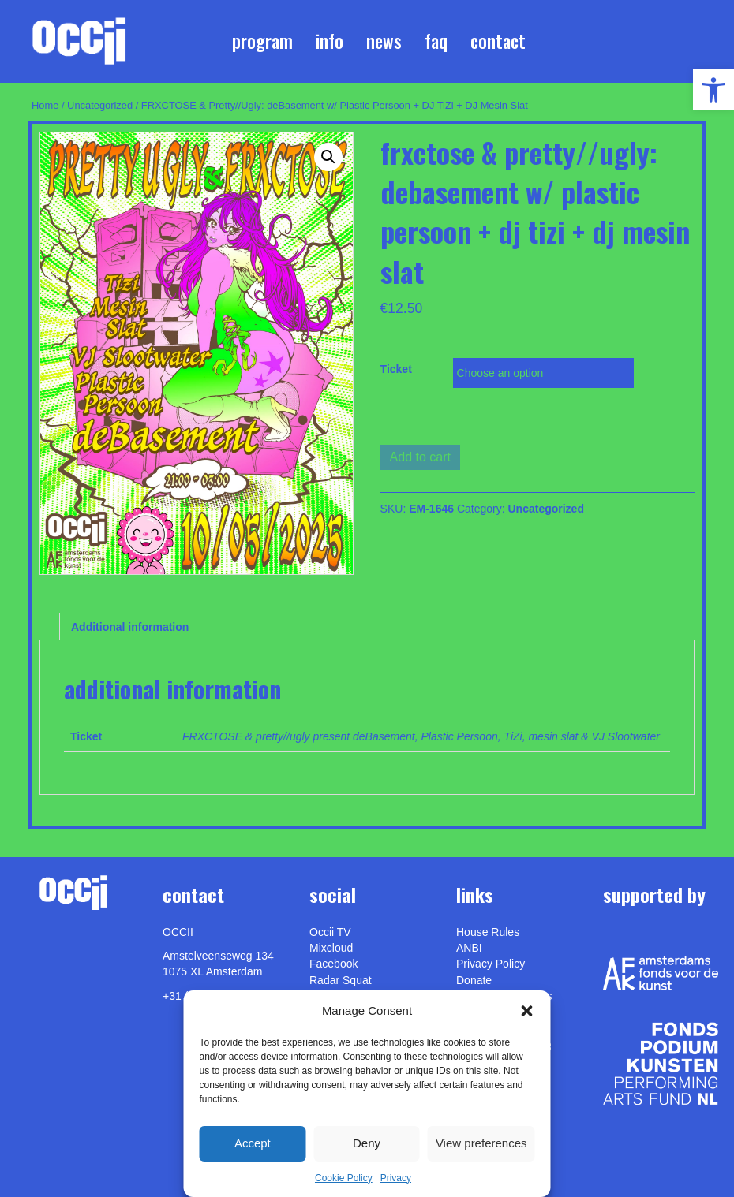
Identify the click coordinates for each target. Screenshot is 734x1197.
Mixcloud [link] (331, 948)
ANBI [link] (469, 948)
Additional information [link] (130, 627)
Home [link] (45, 105)
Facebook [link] (333, 963)
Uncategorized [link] (100, 105)
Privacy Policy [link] (490, 963)
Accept (252, 1143)
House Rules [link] (487, 932)
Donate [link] (474, 980)
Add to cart (420, 457)
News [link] (384, 41)
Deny (366, 1143)
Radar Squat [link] (340, 980)
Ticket (396, 369)
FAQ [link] (436, 41)
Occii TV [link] (330, 932)
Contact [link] (498, 41)
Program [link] (262, 41)
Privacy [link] (395, 1178)
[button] (527, 1011)
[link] (713, 89)
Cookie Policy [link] (344, 1178)
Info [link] (329, 41)
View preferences (481, 1143)
